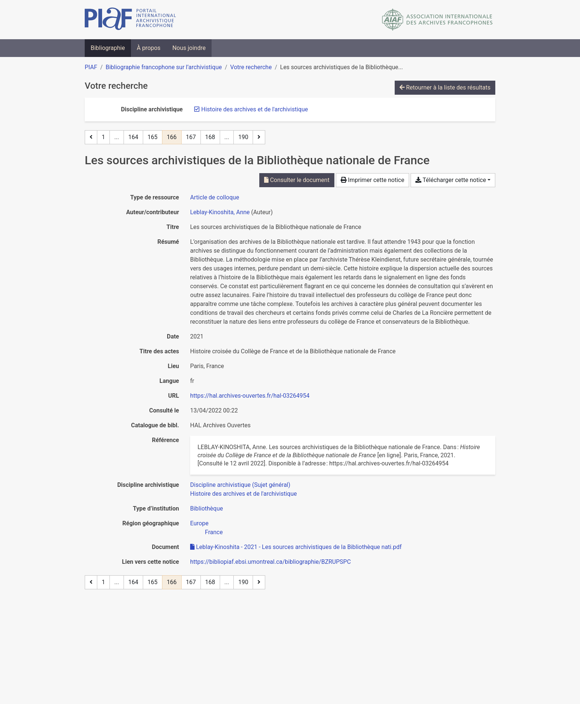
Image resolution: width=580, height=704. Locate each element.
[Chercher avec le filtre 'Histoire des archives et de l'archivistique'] (243, 493)
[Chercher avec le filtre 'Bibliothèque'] (206, 508)
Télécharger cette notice (450, 179)
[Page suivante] (259, 137)
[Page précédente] (91, 137)
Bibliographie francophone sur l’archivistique (163, 67)
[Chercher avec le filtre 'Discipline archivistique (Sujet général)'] (240, 484)
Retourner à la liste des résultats (444, 87)
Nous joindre (189, 47)
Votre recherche (251, 67)
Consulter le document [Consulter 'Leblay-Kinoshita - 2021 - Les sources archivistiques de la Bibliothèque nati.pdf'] (297, 179)
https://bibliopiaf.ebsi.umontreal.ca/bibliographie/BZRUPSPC (270, 561)
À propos (149, 47)
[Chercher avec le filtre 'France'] (214, 532)
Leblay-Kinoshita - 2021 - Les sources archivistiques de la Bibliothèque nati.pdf (296, 546)
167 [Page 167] (191, 137)
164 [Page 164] (133, 137)
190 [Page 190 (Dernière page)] (243, 137)
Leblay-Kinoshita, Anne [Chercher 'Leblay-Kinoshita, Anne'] (220, 212)
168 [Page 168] (210, 137)
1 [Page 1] (103, 137)
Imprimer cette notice (372, 179)
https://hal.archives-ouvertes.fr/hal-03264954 (250, 395)
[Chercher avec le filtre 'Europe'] (199, 523)
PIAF (91, 67)
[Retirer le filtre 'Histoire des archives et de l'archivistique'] (254, 109)
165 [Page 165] (153, 137)
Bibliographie (108, 47)
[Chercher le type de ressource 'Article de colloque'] (214, 197)
